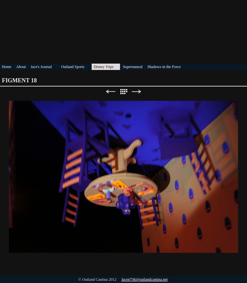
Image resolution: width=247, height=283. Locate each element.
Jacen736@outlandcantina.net (144, 279)
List (123, 91)
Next (136, 91)
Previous (110, 91)
